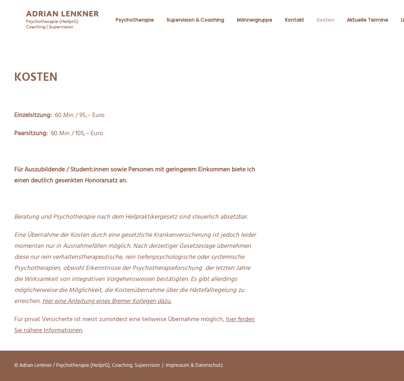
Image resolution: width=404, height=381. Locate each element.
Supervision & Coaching (194, 23)
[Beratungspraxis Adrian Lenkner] (62, 23)
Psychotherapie (134, 23)
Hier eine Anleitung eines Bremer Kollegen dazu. (107, 302)
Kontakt (293, 23)
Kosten (324, 23)
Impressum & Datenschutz (194, 365)
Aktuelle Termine (366, 23)
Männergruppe (253, 23)
